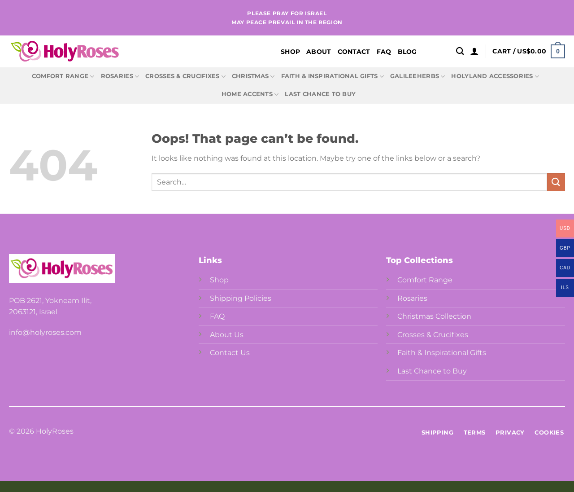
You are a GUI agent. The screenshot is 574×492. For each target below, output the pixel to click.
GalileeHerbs (417, 76)
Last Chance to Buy (320, 94)
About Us (227, 334)
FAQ (384, 52)
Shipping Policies (240, 298)
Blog (407, 52)
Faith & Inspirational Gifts (332, 76)
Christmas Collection (434, 316)
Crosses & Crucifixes (185, 76)
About (318, 52)
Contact (354, 52)
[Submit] (556, 182)
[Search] (460, 51)
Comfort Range (63, 76)
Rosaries (120, 76)
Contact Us (230, 352)
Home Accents (250, 94)
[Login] (474, 51)
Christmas (253, 76)
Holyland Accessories (495, 76)
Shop (290, 52)
